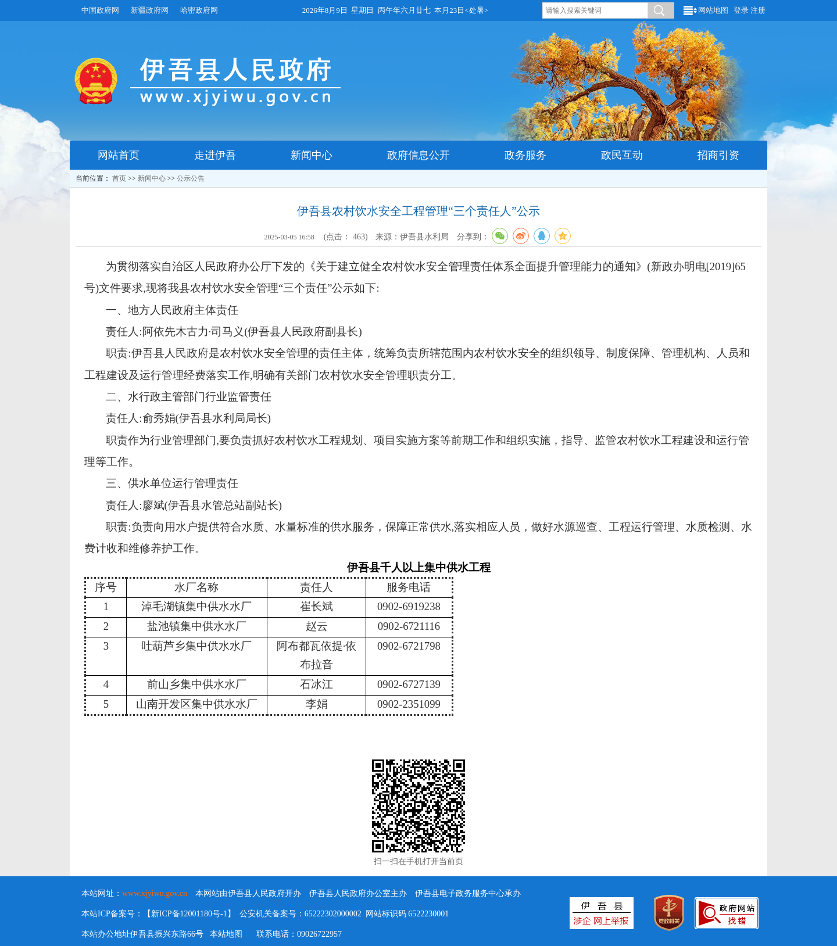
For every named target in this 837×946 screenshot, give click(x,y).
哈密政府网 (199, 10)
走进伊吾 (215, 155)
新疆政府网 (150, 10)
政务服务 (525, 155)
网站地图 (713, 10)
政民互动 (622, 155)
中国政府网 (100, 10)
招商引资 (718, 155)
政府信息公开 (418, 155)
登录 (741, 10)
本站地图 (226, 934)
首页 (119, 178)
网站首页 (119, 155)
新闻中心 (311, 155)
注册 (758, 10)
